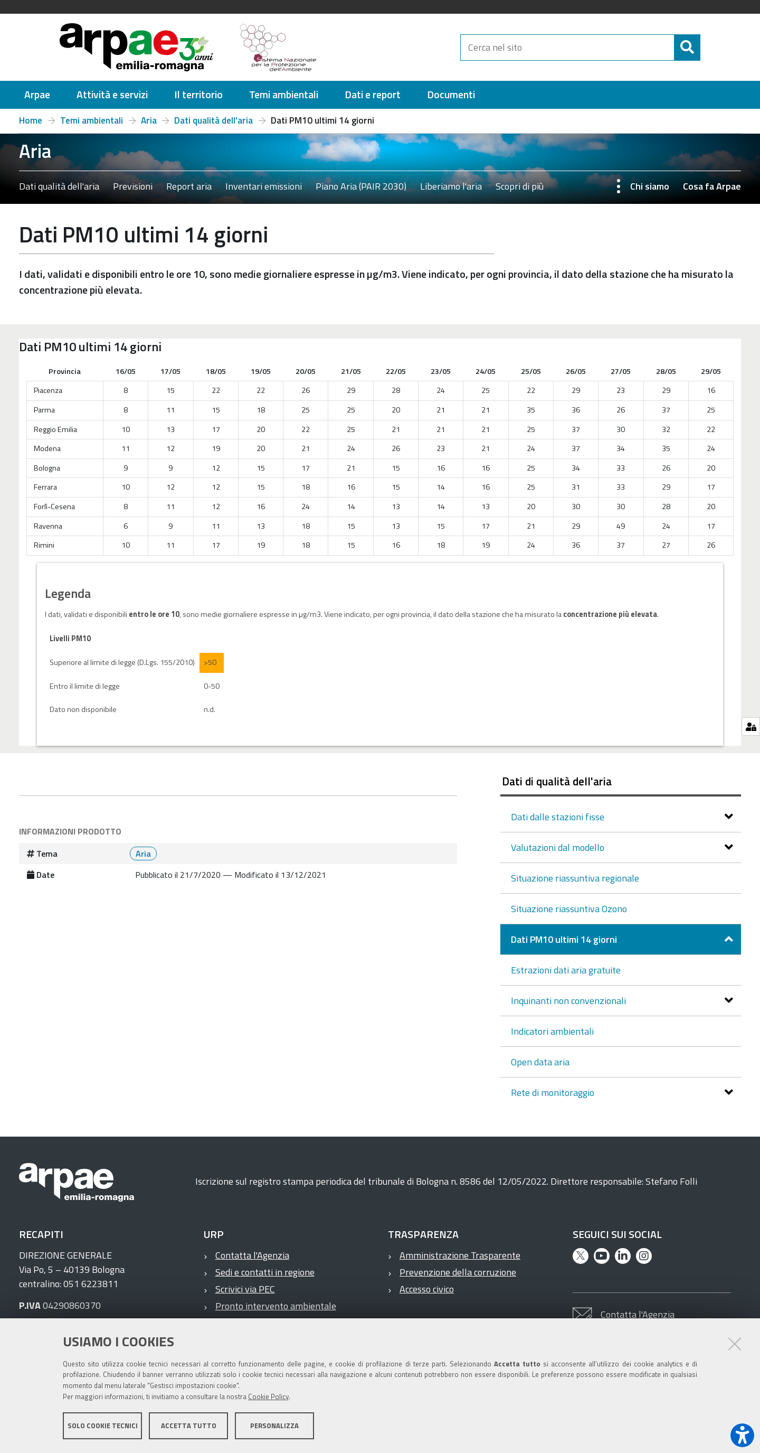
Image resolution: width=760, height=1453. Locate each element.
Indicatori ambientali (552, 1031)
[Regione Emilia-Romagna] (394, 47)
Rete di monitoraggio (553, 1092)
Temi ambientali (91, 120)
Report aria (189, 186)
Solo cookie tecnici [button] (103, 1425)
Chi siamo (649, 186)
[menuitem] (37, 95)
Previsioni (133, 186)
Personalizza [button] (274, 1425)
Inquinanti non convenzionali (569, 1000)
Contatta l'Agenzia (252, 1255)
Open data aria (540, 1062)
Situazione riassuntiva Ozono (569, 909)
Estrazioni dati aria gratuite (566, 970)
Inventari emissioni (263, 186)
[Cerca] (709, 47)
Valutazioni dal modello (558, 847)
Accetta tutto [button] (188, 1425)
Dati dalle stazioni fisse (558, 817)
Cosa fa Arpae (712, 186)
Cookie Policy (268, 1396)
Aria (149, 120)
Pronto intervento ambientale (275, 1306)
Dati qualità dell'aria (213, 120)
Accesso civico (427, 1289)
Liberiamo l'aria (451, 186)
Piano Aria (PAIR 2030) (361, 186)
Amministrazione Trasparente (460, 1255)
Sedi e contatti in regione (265, 1272)
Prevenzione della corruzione (458, 1272)
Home (30, 120)
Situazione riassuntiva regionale (575, 878)
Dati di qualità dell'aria (557, 781)
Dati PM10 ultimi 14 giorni (565, 939)
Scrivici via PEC (245, 1289)
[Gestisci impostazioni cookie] (751, 726)
